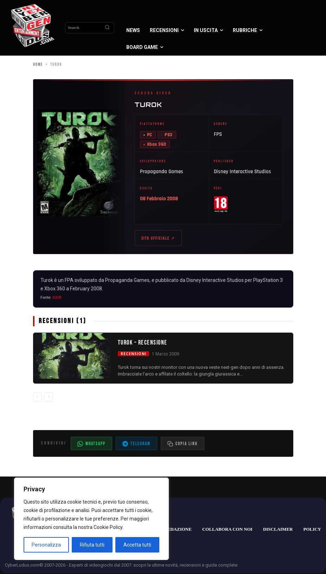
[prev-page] (37, 397)
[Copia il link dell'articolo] (182, 444)
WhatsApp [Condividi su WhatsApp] (91, 444)
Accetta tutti (137, 545)
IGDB (57, 298)
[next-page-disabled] (48, 397)
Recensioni (133, 353)
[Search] (107, 27)
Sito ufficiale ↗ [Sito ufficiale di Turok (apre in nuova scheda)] (158, 238)
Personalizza (46, 545)
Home (38, 64)
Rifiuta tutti (92, 545)
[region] (91, 519)
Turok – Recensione (142, 343)
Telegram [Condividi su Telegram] (136, 444)
